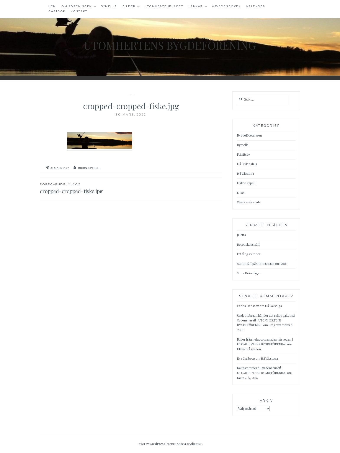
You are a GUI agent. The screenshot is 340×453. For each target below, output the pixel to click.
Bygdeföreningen (249, 135)
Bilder (129, 6)
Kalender (255, 6)
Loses (241, 193)
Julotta (241, 235)
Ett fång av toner (248, 254)
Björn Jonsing (88, 167)
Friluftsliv (243, 154)
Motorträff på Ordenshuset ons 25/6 (262, 264)
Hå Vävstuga (245, 174)
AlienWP (196, 444)
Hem (52, 6)
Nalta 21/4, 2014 (247, 378)
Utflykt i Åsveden (249, 349)
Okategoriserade (249, 202)
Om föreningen (76, 6)
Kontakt (79, 11)
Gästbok (56, 11)
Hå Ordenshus (247, 164)
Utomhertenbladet (164, 6)
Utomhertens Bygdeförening (170, 45)
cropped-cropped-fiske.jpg (85, 188)
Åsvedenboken (226, 6)
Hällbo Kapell (246, 183)
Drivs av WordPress (151, 444)
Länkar (196, 6)
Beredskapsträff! (248, 245)
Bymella (109, 6)
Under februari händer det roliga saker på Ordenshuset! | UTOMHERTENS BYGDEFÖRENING (266, 320)
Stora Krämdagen (249, 273)
